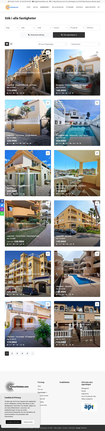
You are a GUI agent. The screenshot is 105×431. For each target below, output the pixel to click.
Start (29, 7)
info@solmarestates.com (40, 1)
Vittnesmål (70, 7)
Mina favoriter (90, 7)
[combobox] (12, 28)
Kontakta (79, 7)
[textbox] (12, 28)
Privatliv (50, 428)
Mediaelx (84, 428)
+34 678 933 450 (25, 1)
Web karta (72, 428)
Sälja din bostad (58, 7)
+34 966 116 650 (13, 1)
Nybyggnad (85, 388)
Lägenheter (85, 394)
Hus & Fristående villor (88, 396)
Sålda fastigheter (87, 399)
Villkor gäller (57, 428)
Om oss (35, 7)
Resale (83, 391)
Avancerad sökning (36, 35)
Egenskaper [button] (45, 7)
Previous (7, 72)
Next (48, 72)
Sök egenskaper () (69, 35)
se (99, 7)
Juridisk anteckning (40, 428)
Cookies (65, 428)
